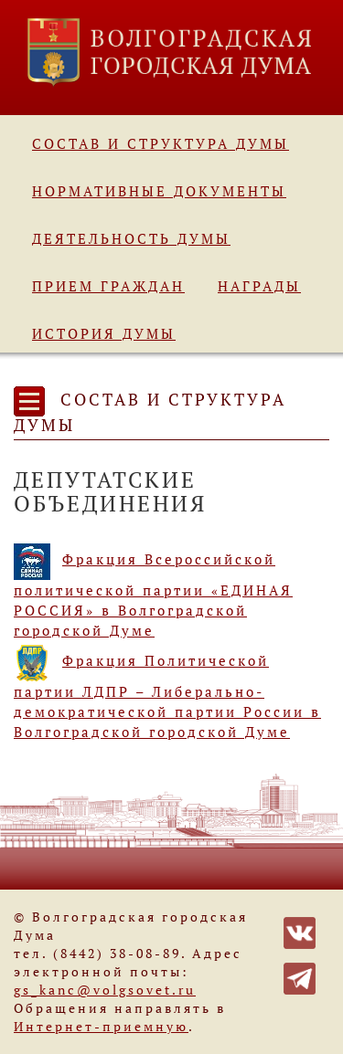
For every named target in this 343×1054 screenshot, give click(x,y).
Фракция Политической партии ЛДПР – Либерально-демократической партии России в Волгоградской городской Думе (167, 696)
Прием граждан (108, 286)
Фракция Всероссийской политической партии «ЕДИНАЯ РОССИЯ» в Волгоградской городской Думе (153, 594)
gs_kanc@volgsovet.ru (105, 989)
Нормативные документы (159, 191)
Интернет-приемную (101, 1026)
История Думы (104, 333)
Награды (259, 286)
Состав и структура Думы (160, 143)
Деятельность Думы (131, 238)
